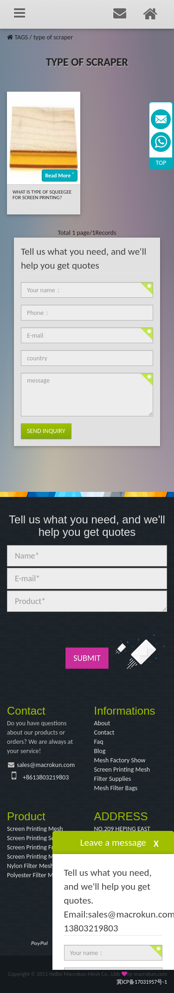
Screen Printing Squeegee (40, 838)
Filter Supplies (112, 779)
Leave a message (113, 842)
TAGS (21, 37)
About (102, 723)
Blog (100, 751)
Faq (98, 742)
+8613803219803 (46, 777)
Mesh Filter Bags (116, 788)
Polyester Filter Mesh (35, 875)
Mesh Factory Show (120, 760)
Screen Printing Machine (39, 857)
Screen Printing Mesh (122, 769)
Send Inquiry (46, 431)
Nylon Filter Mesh (30, 866)
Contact (104, 732)
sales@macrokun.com (46, 765)
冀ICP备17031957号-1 (141, 982)
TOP (161, 163)
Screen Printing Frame (36, 847)
